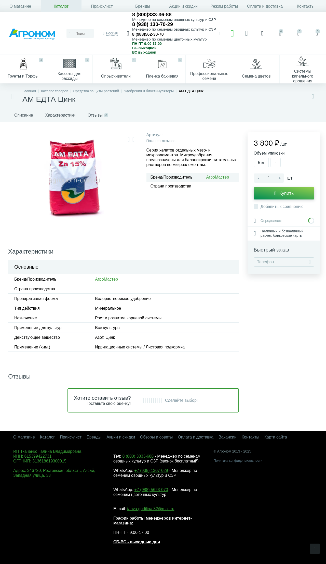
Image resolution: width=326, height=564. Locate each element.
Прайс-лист (102, 6)
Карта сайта (275, 437)
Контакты (305, 6)
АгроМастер (217, 177)
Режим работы (224, 6)
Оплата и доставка (265, 6)
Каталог (61, 6)
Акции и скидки (183, 6)
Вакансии (228, 437)
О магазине (20, 6)
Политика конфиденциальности (237, 460)
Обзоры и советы (156, 437)
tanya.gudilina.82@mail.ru (150, 509)
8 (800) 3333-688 (138, 456)
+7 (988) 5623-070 (151, 489)
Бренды (142, 6)
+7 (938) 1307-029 (151, 470)
